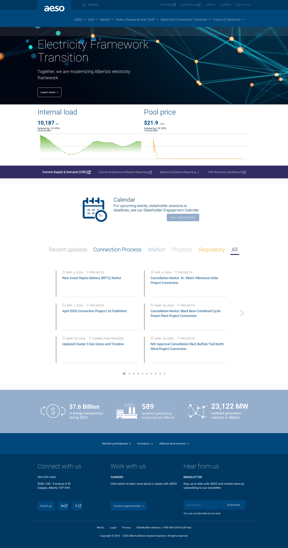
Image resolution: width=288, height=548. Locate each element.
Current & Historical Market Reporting (123, 172)
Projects (182, 249)
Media (100, 527)
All (235, 249)
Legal (113, 527)
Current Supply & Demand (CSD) (64, 172)
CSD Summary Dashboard (225, 172)
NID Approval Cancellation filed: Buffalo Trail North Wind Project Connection (187, 346)
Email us (46, 506)
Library (210, 4)
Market (156, 249)
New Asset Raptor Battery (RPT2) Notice (91, 278)
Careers (225, 4)
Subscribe (233, 505)
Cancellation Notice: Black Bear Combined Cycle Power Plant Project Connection (186, 313)
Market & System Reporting (178, 172)
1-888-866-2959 (171, 527)
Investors (143, 443)
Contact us (243, 4)
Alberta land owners (172, 443)
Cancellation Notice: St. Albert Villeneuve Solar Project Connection (184, 280)
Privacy (126, 527)
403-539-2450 (46, 477)
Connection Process (117, 249)
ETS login (166, 4)
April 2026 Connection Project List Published (94, 311)
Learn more (48, 92)
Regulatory (212, 249)
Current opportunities (127, 506)
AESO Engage (188, 4)
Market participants (115, 443)
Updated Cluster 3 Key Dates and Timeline (93, 344)
